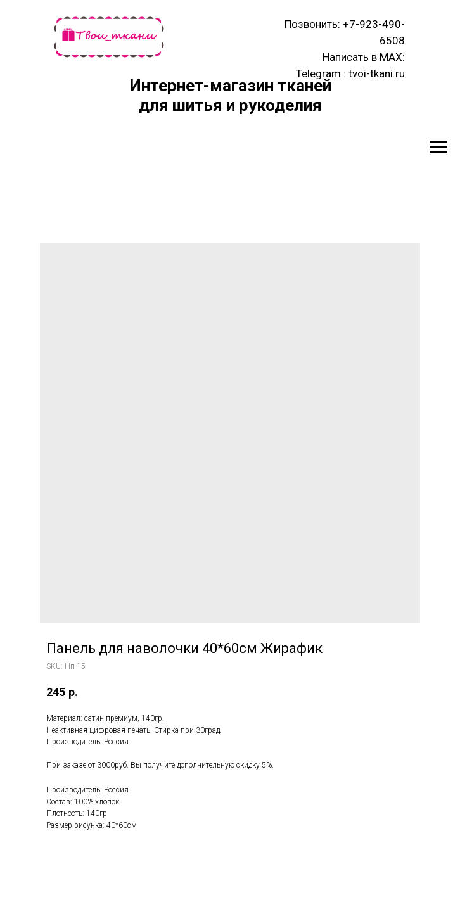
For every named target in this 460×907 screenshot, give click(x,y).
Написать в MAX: (364, 57)
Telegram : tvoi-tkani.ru (350, 73)
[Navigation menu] (438, 147)
